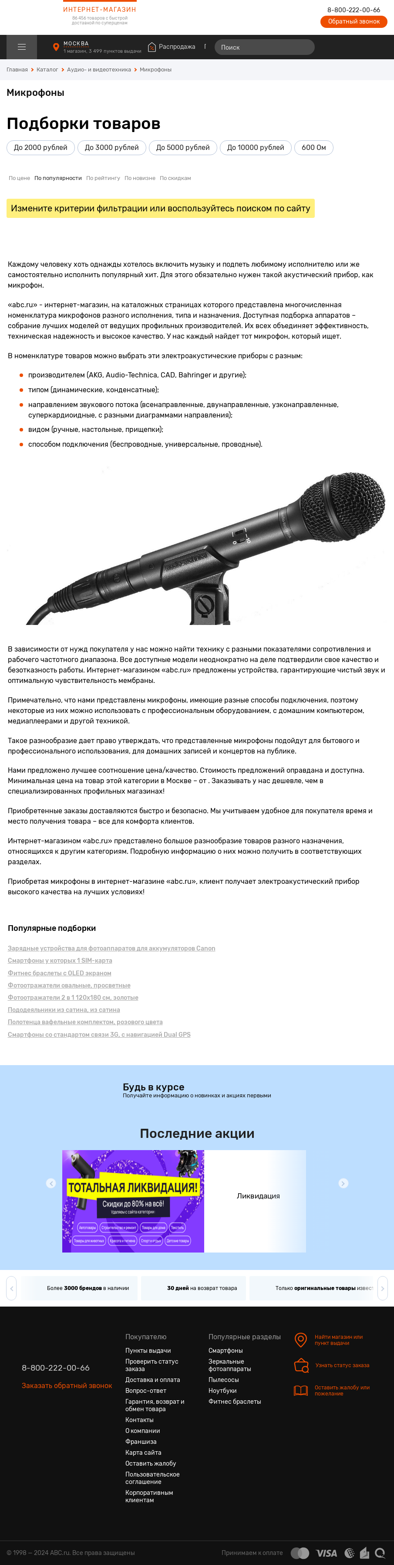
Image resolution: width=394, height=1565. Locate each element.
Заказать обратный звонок (67, 1386)
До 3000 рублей (112, 147)
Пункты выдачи (148, 1351)
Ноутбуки (223, 1391)
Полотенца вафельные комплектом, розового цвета (85, 1022)
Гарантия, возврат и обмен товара (155, 1405)
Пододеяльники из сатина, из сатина (64, 1010)
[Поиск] (265, 47)
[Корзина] (379, 47)
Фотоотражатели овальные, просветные (69, 985)
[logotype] (28, 17)
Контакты (139, 1420)
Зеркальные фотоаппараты (230, 1365)
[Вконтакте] (29, 1427)
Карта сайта (143, 1452)
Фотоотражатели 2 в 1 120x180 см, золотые (73, 997)
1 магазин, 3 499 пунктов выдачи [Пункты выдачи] (103, 51)
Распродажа (177, 47)
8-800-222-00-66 (353, 10)
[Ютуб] (60, 1427)
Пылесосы (224, 1380)
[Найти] (304, 47)
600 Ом (314, 147)
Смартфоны (226, 1351)
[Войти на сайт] (362, 47)
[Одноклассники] (44, 1427)
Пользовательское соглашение (152, 1478)
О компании (142, 1431)
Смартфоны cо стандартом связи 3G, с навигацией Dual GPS (99, 1035)
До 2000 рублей (40, 147)
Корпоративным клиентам (149, 1496)
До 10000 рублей (255, 147)
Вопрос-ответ (145, 1391)
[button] (51, 1183)
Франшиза (141, 1442)
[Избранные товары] (347, 47)
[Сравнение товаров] (331, 47)
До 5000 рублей (183, 147)
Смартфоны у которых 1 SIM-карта (60, 960)
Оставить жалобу (150, 1463)
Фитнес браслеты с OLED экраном (59, 973)
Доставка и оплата (152, 1380)
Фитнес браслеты (235, 1401)
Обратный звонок (354, 21)
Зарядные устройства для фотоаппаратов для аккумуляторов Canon (112, 948)
